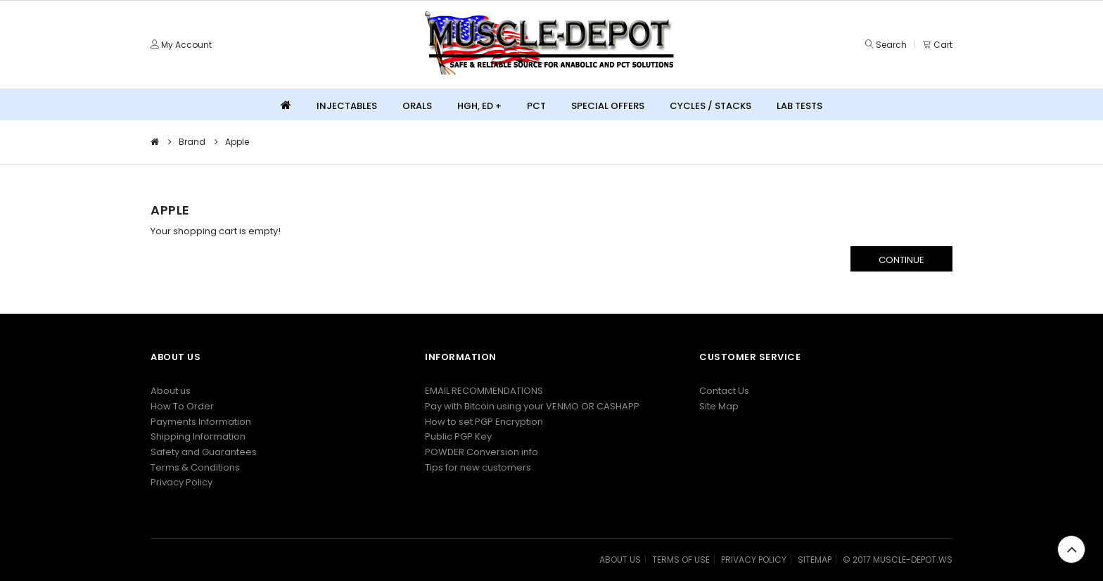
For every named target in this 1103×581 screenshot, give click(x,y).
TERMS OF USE (681, 560)
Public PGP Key (458, 436)
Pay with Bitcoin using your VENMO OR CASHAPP (532, 406)
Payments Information (201, 421)
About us (171, 390)
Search (891, 45)
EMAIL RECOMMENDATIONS (484, 390)
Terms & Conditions (195, 467)
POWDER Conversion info (481, 452)
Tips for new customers (478, 467)
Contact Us (724, 390)
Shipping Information (198, 436)
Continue (901, 260)
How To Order (182, 406)
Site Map (719, 406)
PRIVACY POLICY (753, 560)
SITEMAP (814, 560)
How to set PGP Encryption (484, 421)
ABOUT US (620, 560)
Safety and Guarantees (204, 452)
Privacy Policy (181, 482)
